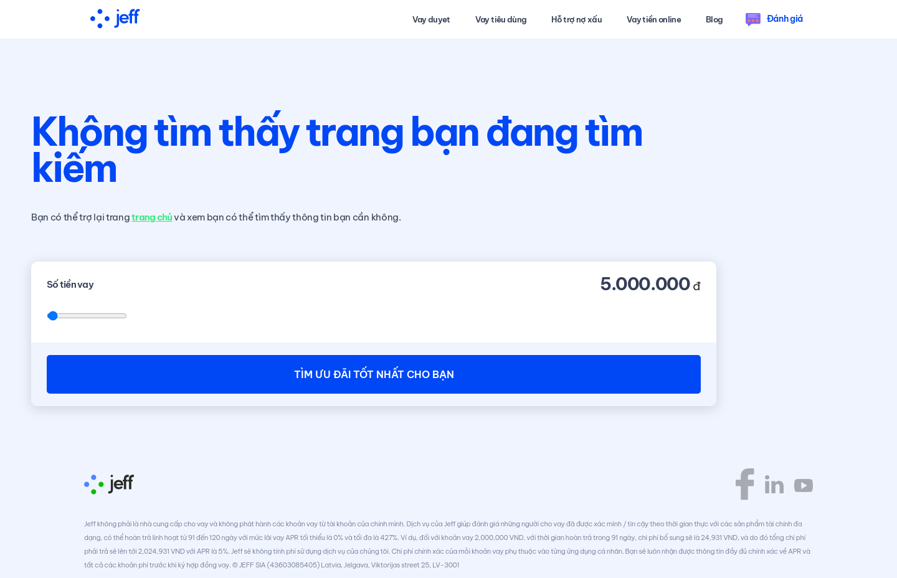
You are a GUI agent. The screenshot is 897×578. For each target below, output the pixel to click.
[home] (115, 19)
